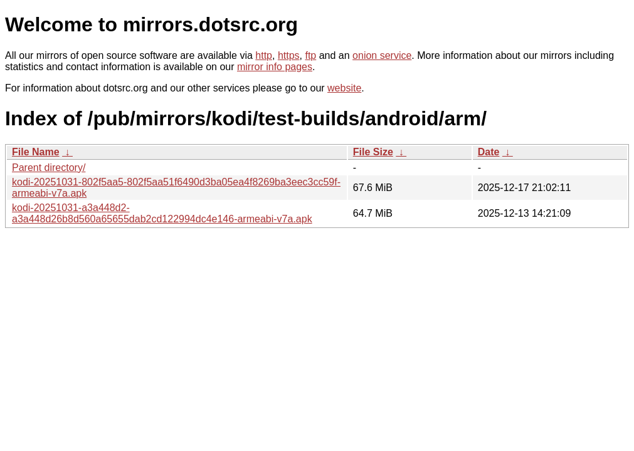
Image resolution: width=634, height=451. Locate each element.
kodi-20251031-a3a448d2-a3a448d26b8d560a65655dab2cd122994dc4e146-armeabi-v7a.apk (162, 213)
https (289, 55)
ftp (310, 55)
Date (489, 152)
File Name (36, 152)
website (344, 88)
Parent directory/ (48, 167)
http (263, 55)
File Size (373, 152)
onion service (381, 55)
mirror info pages (274, 66)
